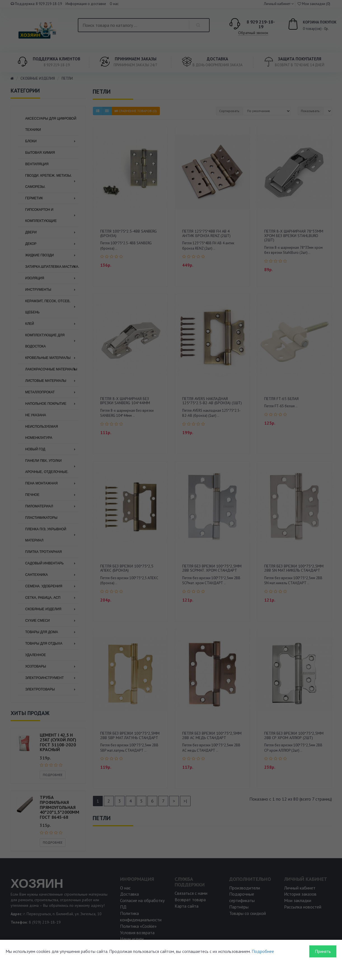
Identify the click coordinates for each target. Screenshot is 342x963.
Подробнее (263, 951)
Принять (323, 951)
